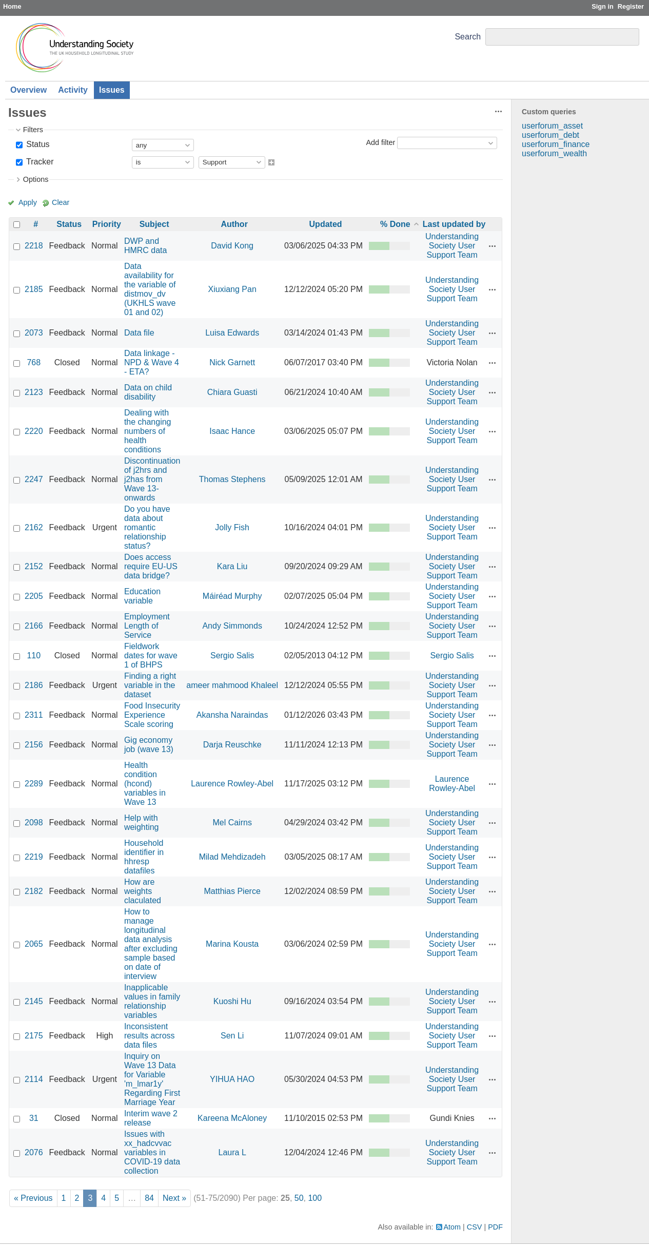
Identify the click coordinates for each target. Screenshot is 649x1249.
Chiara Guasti (232, 392)
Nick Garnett (232, 362)
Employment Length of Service (147, 625)
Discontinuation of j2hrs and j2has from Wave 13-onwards (152, 479)
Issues (112, 90)
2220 (34, 431)
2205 (34, 596)
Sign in (603, 6)
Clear (60, 202)
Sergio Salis (232, 655)
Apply (27, 202)
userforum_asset (552, 125)
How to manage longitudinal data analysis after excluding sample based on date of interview (151, 944)
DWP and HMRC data (145, 246)
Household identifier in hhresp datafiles (144, 857)
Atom (452, 1227)
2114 (34, 1079)
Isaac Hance (232, 431)
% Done (395, 224)
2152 (34, 566)
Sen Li (232, 1035)
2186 (34, 685)
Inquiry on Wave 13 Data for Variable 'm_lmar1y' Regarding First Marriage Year (152, 1079)
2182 (34, 891)
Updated (325, 224)
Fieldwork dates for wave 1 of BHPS (151, 655)
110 (34, 655)
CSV (474, 1227)
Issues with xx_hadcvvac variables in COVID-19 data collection (152, 1152)
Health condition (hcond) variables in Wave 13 (145, 783)
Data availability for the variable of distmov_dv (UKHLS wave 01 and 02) (150, 289)
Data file (139, 332)
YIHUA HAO (232, 1079)
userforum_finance (556, 144)
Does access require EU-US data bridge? (151, 566)
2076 (34, 1152)
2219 (34, 856)
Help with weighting (141, 822)
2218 (34, 245)
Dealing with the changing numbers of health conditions (147, 431)
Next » (174, 1198)
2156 (34, 744)
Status (37, 144)
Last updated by (454, 224)
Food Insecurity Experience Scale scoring (152, 714)
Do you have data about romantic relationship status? (147, 527)
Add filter (380, 142)
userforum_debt (550, 135)
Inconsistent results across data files (149, 1035)
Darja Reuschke (232, 744)
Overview (28, 90)
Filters (33, 130)
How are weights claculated (142, 891)
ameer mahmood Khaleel (232, 685)
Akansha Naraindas (232, 715)
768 (34, 362)
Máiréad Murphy (232, 596)
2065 (34, 944)
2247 (34, 479)
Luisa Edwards (232, 332)
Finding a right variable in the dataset (150, 685)
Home (12, 6)
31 (33, 1118)
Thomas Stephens (232, 479)
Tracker (39, 161)
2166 (34, 625)
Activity (73, 90)
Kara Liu (232, 566)
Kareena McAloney (232, 1118)
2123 (34, 392)
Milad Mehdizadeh (232, 856)
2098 (34, 822)
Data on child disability (148, 392)
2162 (34, 527)
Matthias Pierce (232, 891)
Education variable (142, 596)
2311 (34, 715)
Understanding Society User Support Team (452, 245)
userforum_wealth (554, 153)
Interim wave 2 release (151, 1118)
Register (631, 6)
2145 (34, 1001)
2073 (34, 332)
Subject (154, 224)
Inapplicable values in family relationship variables (152, 1001)
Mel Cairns (231, 822)
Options (36, 179)
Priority (106, 224)
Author (234, 224)
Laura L (232, 1152)
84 (149, 1198)
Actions (492, 246)
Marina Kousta (232, 944)
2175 (34, 1035)
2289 (34, 783)
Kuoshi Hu (232, 1001)
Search (468, 36)
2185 (34, 289)
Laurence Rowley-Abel (232, 783)
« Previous (33, 1198)
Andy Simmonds (232, 625)
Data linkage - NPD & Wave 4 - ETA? (151, 362)
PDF (495, 1227)
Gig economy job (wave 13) (148, 745)
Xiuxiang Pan (232, 289)
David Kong (232, 245)
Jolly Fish (232, 527)
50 (299, 1198)
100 (315, 1198)
